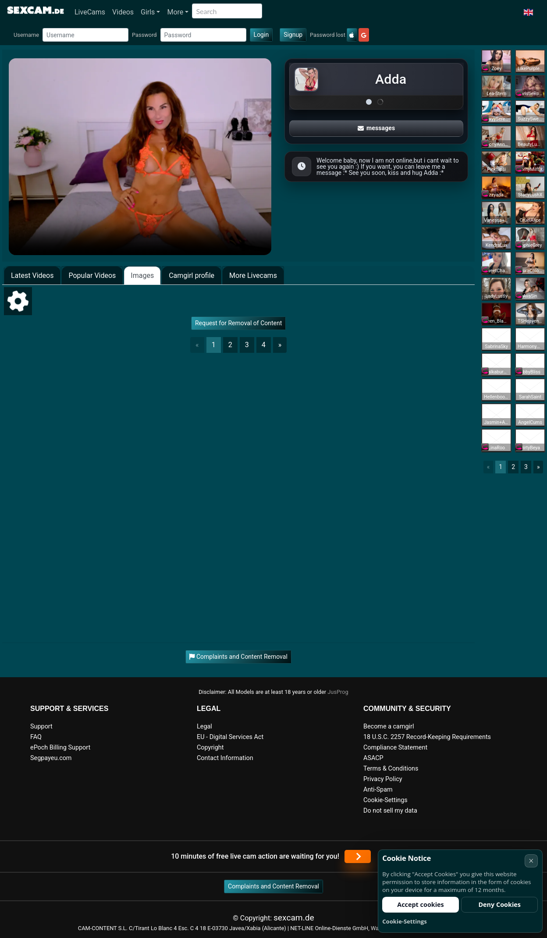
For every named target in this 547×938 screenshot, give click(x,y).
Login (261, 34)
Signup (293, 34)
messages (376, 127)
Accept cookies (420, 904)
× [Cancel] (531, 861)
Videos (123, 12)
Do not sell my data (390, 810)
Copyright (210, 747)
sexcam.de (294, 918)
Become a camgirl (388, 726)
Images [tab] (142, 275)
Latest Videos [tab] (32, 275)
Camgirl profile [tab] (191, 275)
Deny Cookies (499, 904)
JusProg (337, 692)
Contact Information (225, 758)
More (175, 12)
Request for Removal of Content (238, 323)
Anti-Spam (378, 789)
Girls (148, 12)
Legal (204, 726)
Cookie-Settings (385, 800)
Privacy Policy (382, 779)
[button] (528, 12)
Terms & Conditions (390, 768)
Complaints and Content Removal (273, 886)
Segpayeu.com (51, 758)
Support (41, 726)
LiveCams (90, 12)
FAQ (36, 737)
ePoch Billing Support (60, 747)
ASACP (373, 758)
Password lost (327, 35)
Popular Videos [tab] (92, 275)
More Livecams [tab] (253, 275)
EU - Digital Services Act (230, 737)
